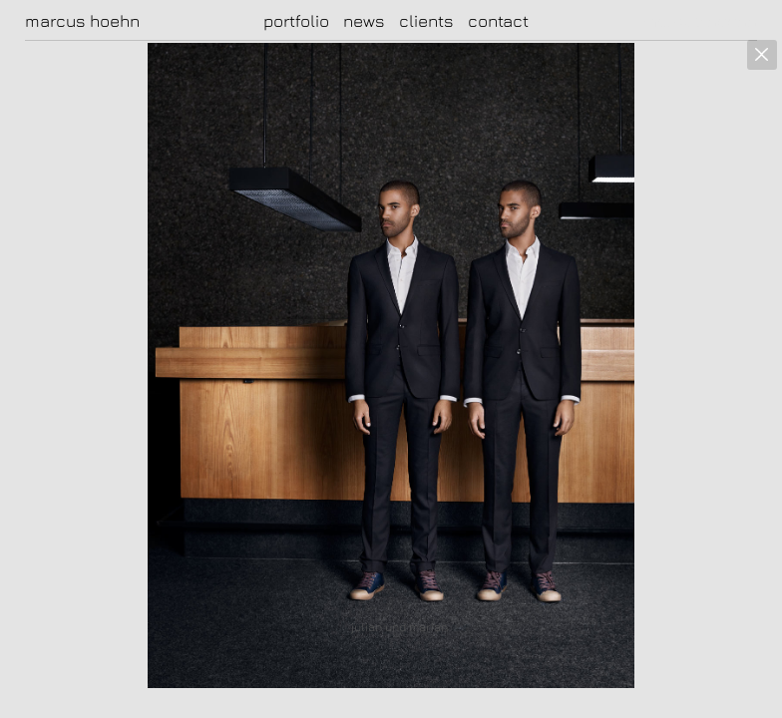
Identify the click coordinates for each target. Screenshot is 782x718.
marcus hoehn (82, 21)
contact (498, 21)
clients (426, 21)
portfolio (296, 21)
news (364, 21)
